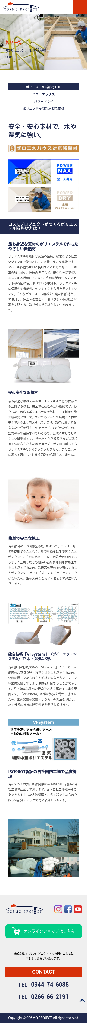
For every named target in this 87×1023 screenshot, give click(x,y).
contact (43, 972)
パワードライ (43, 101)
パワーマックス (43, 94)
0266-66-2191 (50, 996)
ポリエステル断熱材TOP (43, 87)
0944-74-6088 (50, 984)
